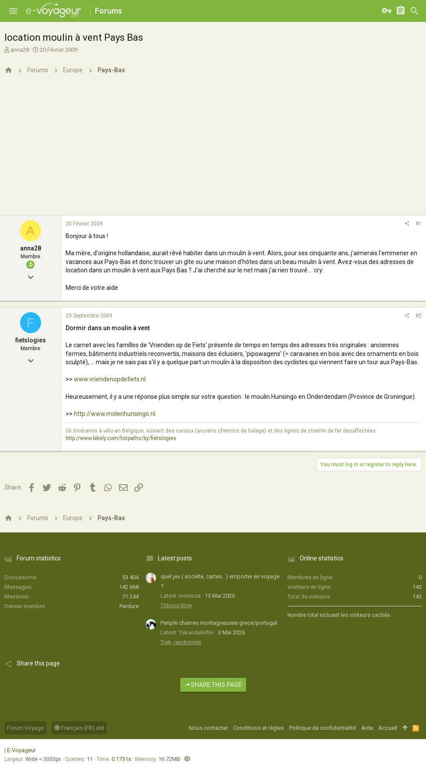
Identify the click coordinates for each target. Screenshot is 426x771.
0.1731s (121, 759)
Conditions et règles (258, 728)
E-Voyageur (21, 750)
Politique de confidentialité (322, 728)
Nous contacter (208, 728)
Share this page (213, 684)
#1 (419, 224)
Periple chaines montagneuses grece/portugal (219, 623)
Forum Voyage (25, 728)
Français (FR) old (79, 728)
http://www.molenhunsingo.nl (114, 413)
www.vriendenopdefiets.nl (110, 379)
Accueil (387, 728)
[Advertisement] (213, 150)
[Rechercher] (415, 11)
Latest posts (175, 558)
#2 (419, 316)
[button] (13, 11)
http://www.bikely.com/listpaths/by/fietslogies (121, 438)
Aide (367, 728)
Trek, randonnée (181, 642)
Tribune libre (176, 605)
